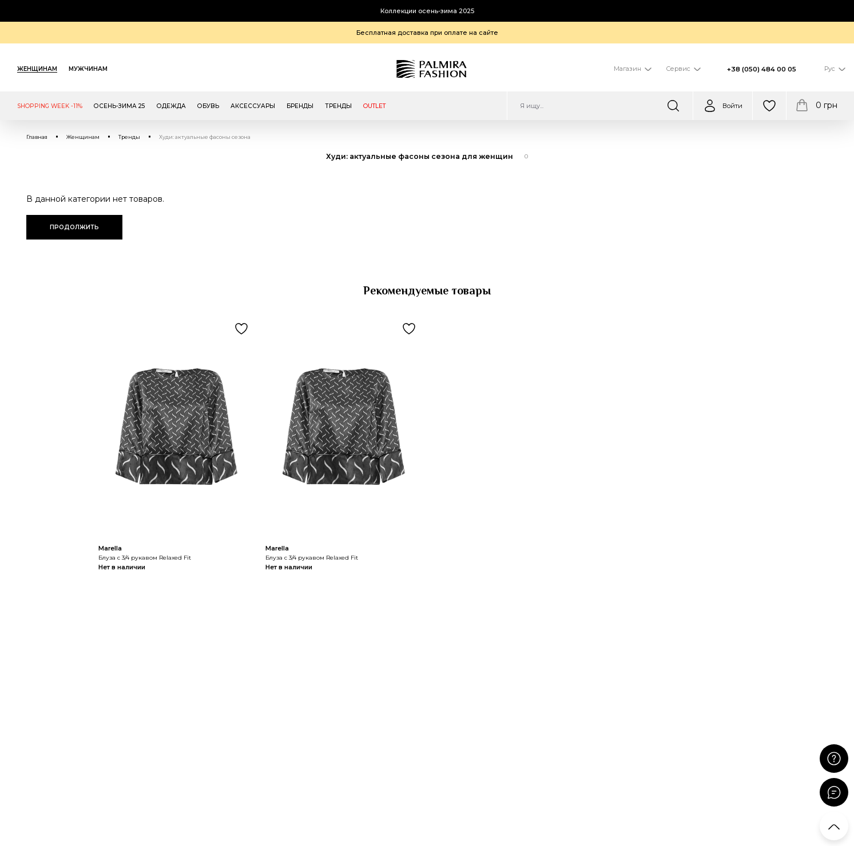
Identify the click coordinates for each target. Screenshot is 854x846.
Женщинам (37, 69)
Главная (36, 137)
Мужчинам (88, 69)
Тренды (129, 137)
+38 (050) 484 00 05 (761, 69)
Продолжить (74, 227)
